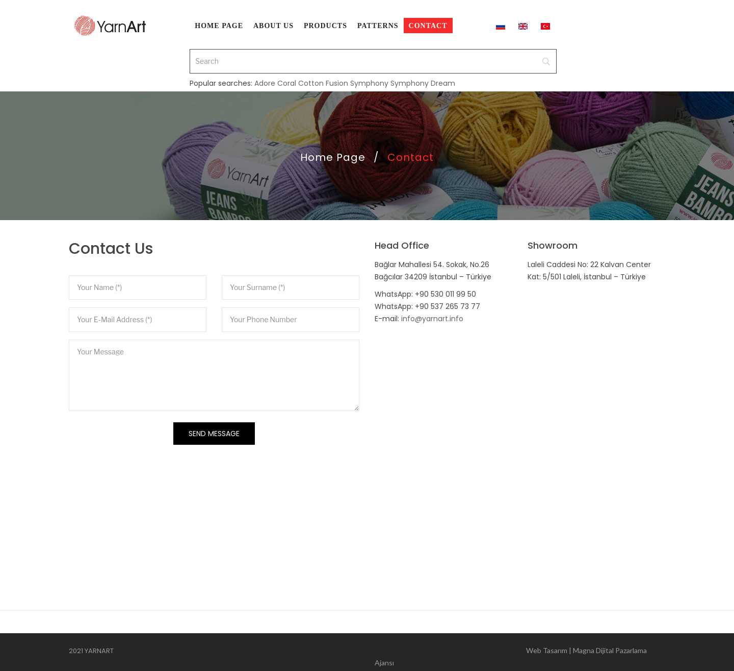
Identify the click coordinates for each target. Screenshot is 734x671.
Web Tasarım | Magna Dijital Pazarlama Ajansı (511, 652)
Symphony (369, 72)
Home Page (332, 157)
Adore (264, 72)
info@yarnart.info (432, 319)
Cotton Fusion (323, 72)
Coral (286, 72)
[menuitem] (219, 25)
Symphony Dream (422, 72)
